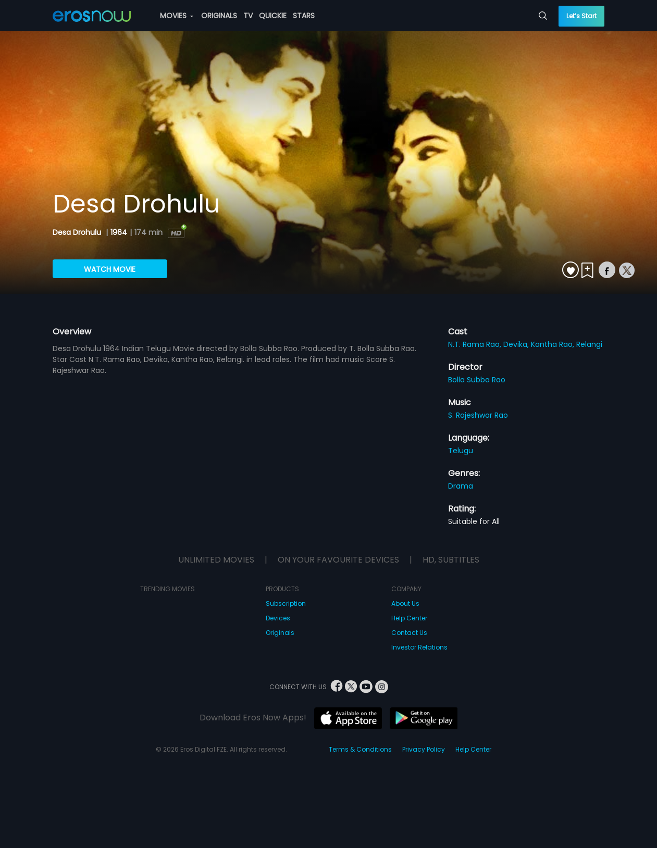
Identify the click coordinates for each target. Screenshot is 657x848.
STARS (304, 15)
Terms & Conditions (360, 749)
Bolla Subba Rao (476, 380)
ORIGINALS (219, 15)
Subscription (286, 603)
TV (248, 15)
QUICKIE (273, 15)
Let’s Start (581, 15)
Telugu (460, 450)
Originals (280, 632)
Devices (278, 618)
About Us (405, 603)
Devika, (517, 344)
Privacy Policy (423, 749)
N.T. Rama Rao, (475, 344)
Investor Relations (419, 647)
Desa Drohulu (78, 232)
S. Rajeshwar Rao (478, 415)
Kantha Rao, (553, 344)
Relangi (589, 344)
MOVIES (176, 15)
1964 (118, 232)
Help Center (409, 618)
